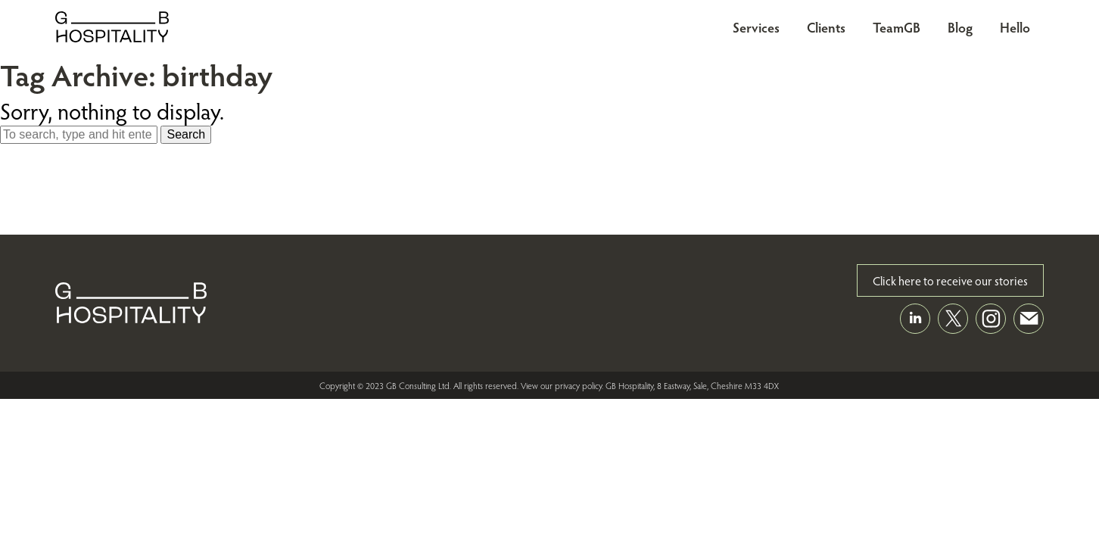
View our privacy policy (561, 385)
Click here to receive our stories (950, 280)
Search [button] (186, 134)
